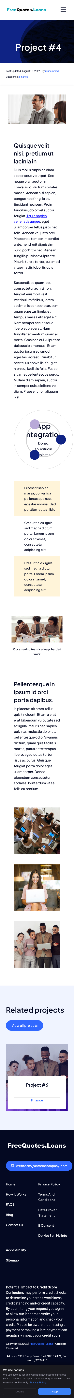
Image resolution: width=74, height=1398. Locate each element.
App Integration (43, 430)
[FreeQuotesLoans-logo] (26, 9)
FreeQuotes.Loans (41, 1343)
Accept (54, 1391)
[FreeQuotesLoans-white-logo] (37, 1144)
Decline (19, 1391)
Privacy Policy (38, 1382)
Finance (23, 76)
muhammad (52, 71)
